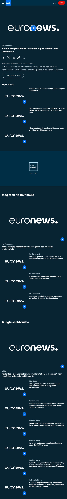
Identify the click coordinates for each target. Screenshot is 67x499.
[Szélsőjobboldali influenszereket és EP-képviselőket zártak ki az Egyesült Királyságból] (47, 390)
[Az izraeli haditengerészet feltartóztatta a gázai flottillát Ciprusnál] (47, 449)
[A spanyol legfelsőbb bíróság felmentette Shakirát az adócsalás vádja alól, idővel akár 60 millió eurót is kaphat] (47, 489)
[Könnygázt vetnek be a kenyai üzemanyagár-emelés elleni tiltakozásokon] (47, 135)
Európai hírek (34, 401)
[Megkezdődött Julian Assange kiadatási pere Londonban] (47, 96)
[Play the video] (33, 28)
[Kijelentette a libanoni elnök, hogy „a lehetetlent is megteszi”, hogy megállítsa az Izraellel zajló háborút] (33, 375)
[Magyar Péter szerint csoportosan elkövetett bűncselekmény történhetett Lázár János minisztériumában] (47, 410)
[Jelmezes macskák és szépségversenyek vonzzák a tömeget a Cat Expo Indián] (47, 302)
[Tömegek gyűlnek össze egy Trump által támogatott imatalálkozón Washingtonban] (47, 263)
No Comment (7, 244)
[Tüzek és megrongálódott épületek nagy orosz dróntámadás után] (47, 282)
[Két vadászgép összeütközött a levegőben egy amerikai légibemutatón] (33, 248)
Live (61, 3)
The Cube (33, 381)
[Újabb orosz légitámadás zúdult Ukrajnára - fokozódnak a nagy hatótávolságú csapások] (47, 429)
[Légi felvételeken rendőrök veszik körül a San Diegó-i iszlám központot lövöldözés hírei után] (47, 115)
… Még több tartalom (13, 75)
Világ (4, 371)
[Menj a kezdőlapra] (8, 3)
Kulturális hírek (35, 480)
